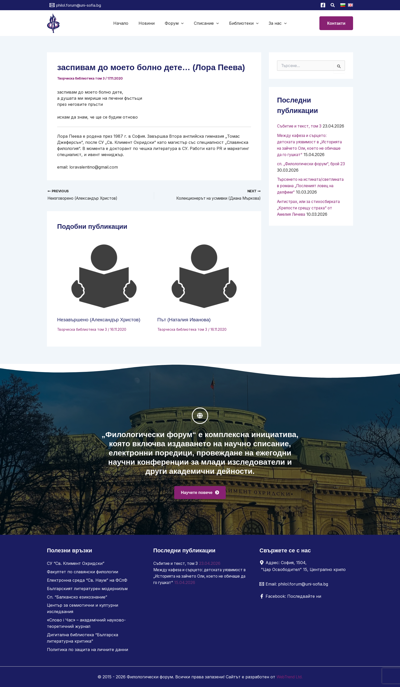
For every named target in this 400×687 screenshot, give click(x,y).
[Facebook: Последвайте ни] (290, 599)
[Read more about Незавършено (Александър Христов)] (104, 276)
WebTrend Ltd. (290, 676)
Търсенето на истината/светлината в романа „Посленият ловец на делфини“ (309, 196)
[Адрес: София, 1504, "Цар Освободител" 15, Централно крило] (304, 568)
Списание (205, 23)
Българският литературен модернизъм (87, 590)
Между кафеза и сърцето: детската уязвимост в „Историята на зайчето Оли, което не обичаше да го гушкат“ (195, 578)
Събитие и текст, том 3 (301, 126)
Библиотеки (241, 23)
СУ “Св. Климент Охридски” (75, 566)
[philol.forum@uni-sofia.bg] (75, 5)
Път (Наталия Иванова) (185, 320)
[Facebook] (323, 5)
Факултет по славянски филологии (82, 574)
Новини (150, 23)
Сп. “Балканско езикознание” (77, 598)
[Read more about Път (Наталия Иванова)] (204, 276)
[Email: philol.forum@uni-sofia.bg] (293, 586)
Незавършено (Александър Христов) (100, 320)
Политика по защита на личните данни (87, 649)
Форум (175, 23)
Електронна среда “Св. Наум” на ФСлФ (87, 582)
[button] (333, 5)
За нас (273, 23)
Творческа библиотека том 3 (81, 78)
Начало (125, 23)
